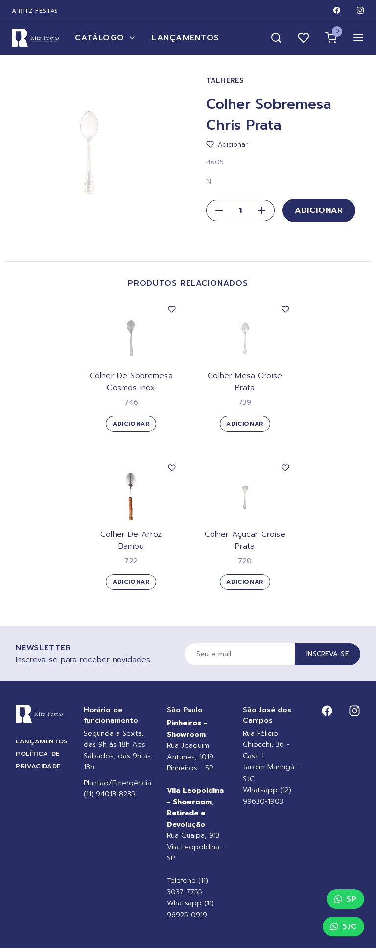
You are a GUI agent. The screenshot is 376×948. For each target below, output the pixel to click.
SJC (343, 926)
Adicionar (319, 210)
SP (345, 899)
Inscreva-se (327, 654)
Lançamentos (185, 38)
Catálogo (105, 38)
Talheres (225, 80)
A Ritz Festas (35, 10)
